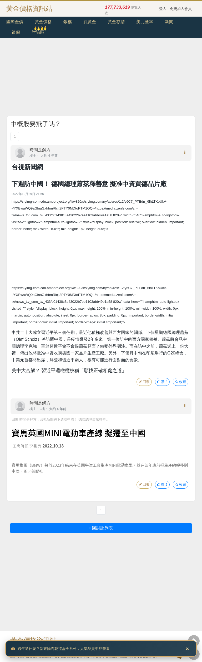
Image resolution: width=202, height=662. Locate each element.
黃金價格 (43, 22)
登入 (162, 9)
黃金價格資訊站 (29, 8)
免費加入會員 (181, 9)
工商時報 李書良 (27, 446)
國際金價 (14, 22)
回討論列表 (101, 528)
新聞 (169, 22)
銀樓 (67, 22)
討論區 (38, 32)
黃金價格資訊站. (34, 640)
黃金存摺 (116, 22)
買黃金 (89, 22)
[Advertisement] (101, 79)
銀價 (16, 32)
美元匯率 (144, 22)
